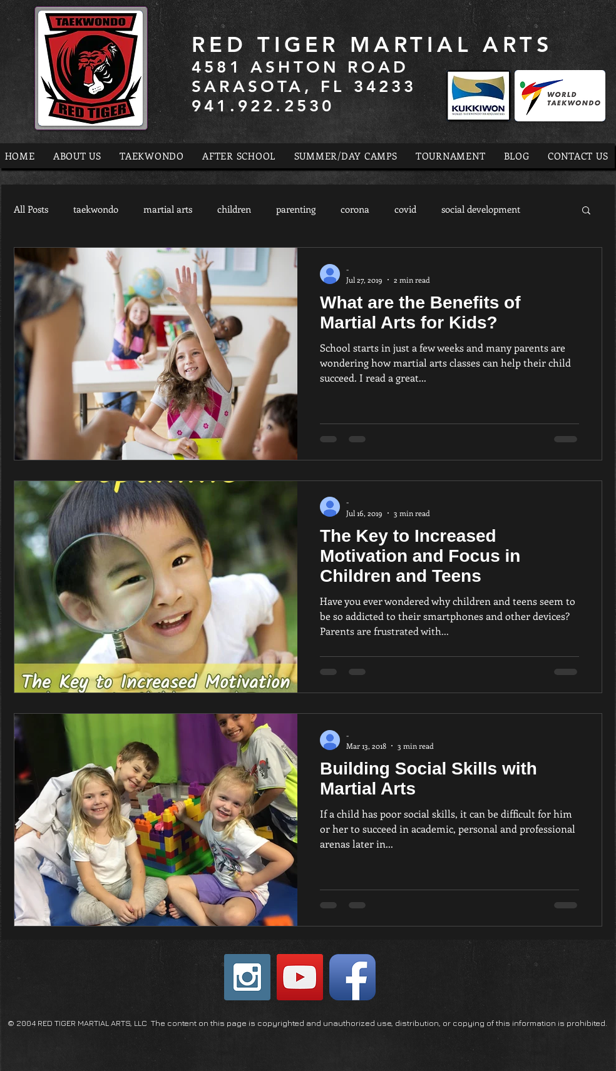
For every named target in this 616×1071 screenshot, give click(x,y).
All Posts (31, 209)
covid (405, 209)
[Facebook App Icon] (352, 977)
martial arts (167, 209)
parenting (296, 209)
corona (355, 209)
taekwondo (95, 209)
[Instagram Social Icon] (247, 977)
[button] (586, 211)
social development (480, 209)
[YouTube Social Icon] (300, 977)
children (234, 209)
